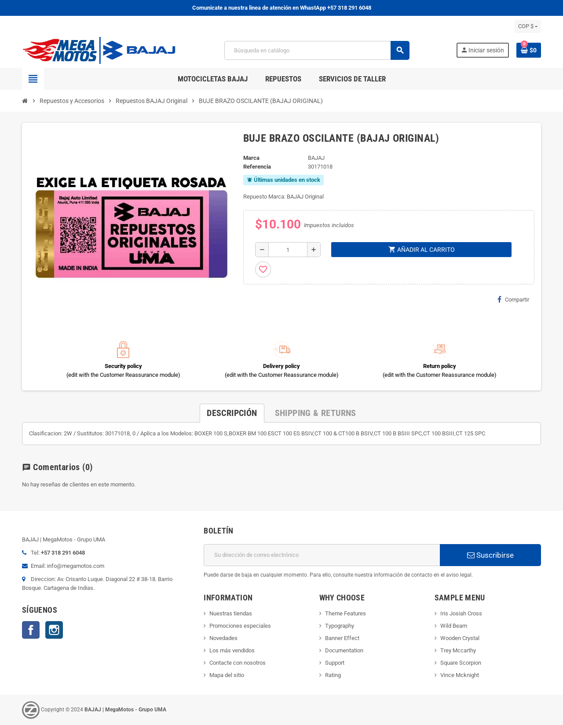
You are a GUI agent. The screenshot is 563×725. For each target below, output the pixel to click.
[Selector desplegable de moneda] (528, 26)
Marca (251, 158)
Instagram (54, 630)
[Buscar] (316, 50)
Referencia (257, 166)
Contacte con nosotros (237, 662)
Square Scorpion (460, 662)
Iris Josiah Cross (461, 613)
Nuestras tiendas (230, 613)
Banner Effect (342, 638)
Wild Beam (453, 625)
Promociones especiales (240, 625)
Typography (339, 625)
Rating (333, 675)
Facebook (31, 630)
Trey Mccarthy (458, 650)
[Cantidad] (287, 250)
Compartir (513, 299)
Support (334, 662)
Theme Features (345, 613)
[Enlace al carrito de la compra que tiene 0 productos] (528, 50)
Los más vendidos (232, 650)
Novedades (223, 638)
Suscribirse (490, 555)
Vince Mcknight (459, 675)
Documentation (344, 650)
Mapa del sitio (226, 675)
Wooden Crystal (459, 638)
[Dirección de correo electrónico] (322, 555)
